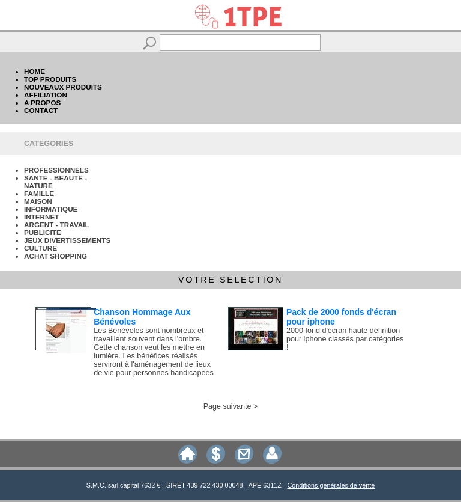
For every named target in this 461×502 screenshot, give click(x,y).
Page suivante (227, 406)
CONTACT (41, 110)
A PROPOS (42, 102)
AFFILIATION (45, 95)
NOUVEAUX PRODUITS (63, 87)
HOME (34, 71)
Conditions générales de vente (331, 485)
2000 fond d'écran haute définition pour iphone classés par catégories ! (344, 339)
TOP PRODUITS (50, 79)
